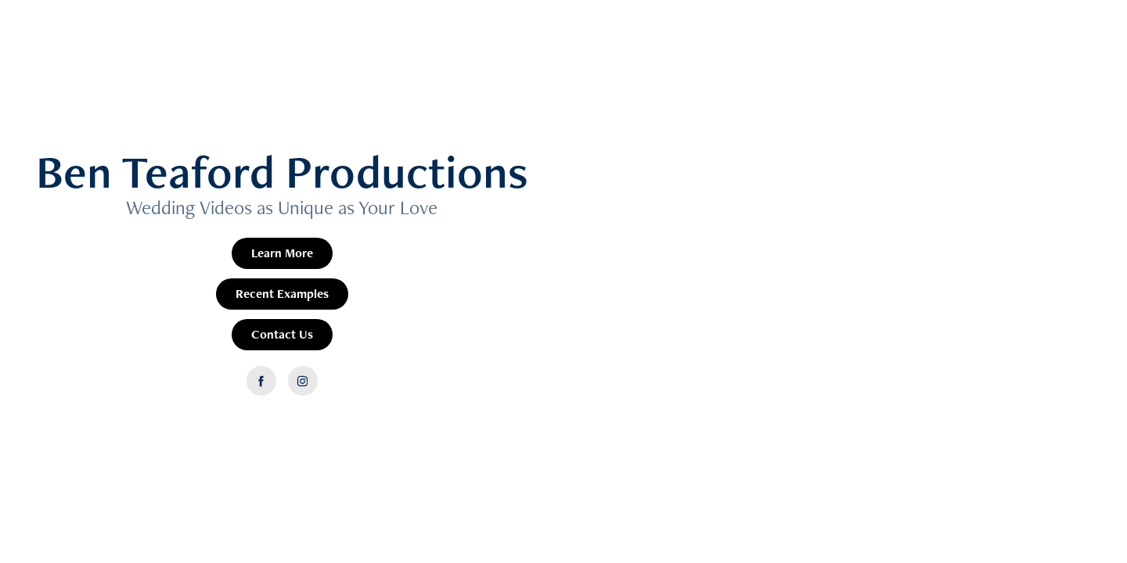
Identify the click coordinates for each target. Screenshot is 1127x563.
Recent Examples (282, 293)
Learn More (282, 253)
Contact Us (282, 334)
